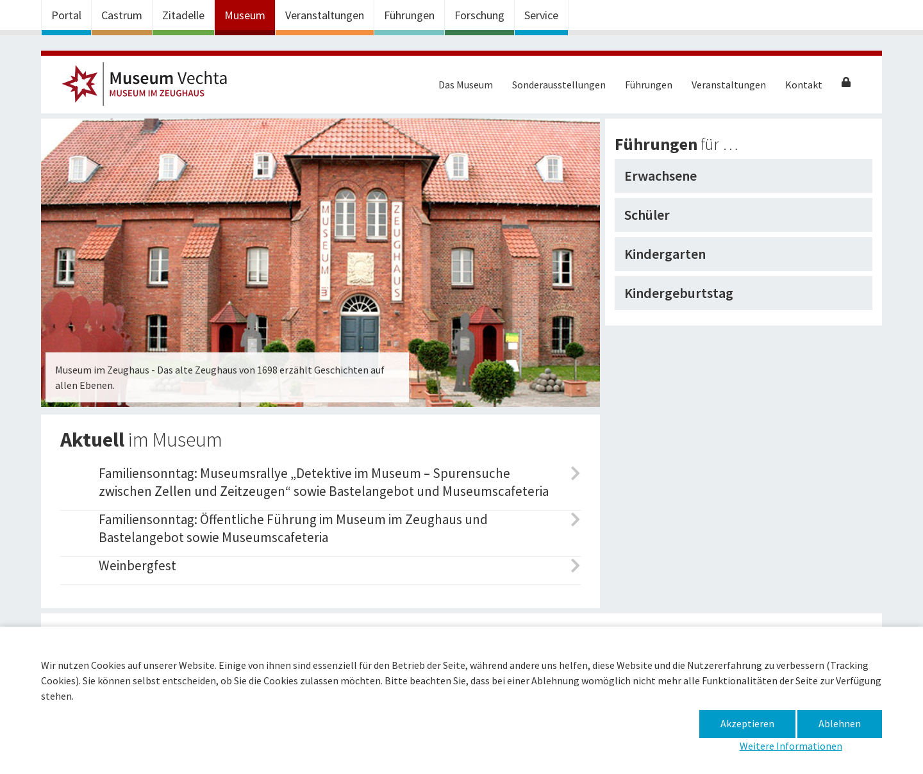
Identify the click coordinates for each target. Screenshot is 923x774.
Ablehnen (840, 723)
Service (541, 15)
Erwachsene (660, 176)
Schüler (647, 215)
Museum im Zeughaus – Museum (150, 87)
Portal (66, 15)
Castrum (121, 15)
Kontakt (803, 84)
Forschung (479, 15)
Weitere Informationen (791, 745)
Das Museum (465, 84)
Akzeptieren (747, 723)
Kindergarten (665, 254)
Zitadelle (183, 15)
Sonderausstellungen (559, 84)
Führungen (409, 15)
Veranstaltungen (324, 15)
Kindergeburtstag (678, 293)
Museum (244, 15)
